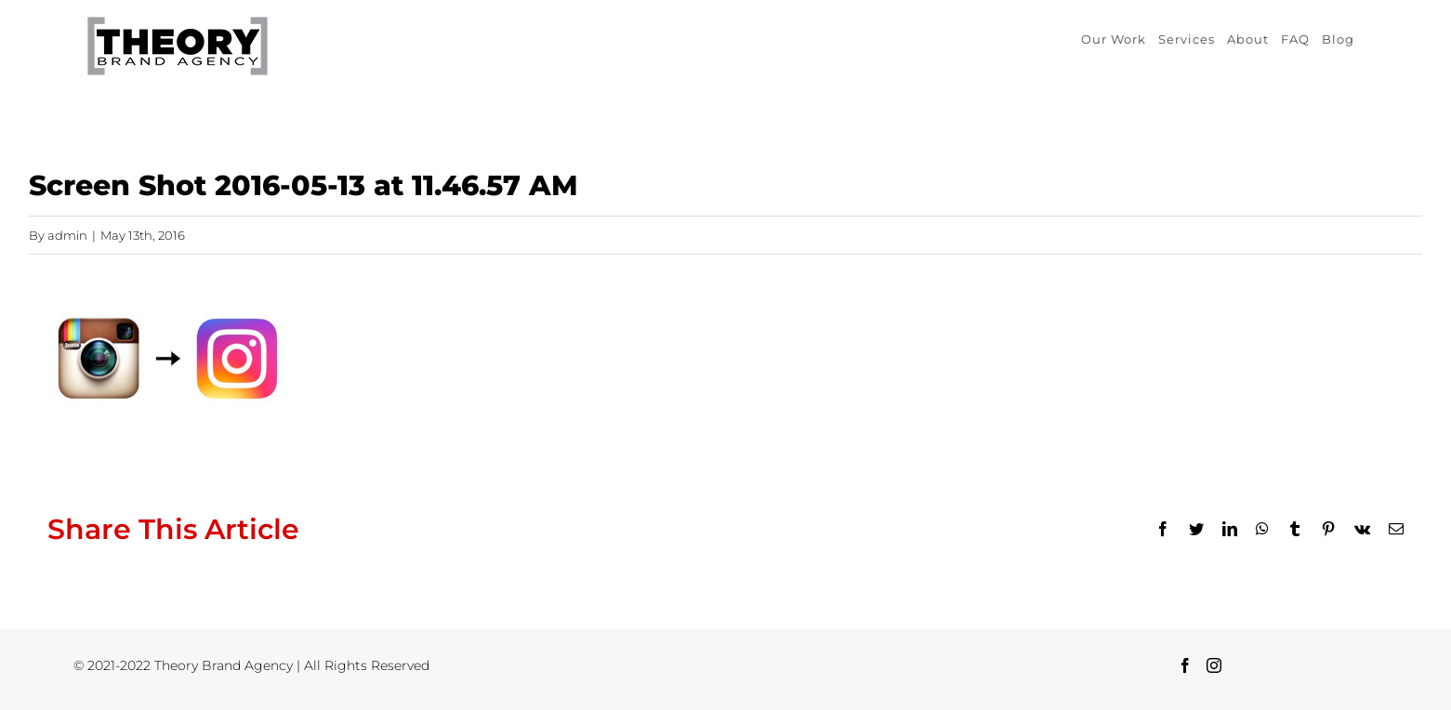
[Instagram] (1214, 665)
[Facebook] (1185, 665)
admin (67, 235)
